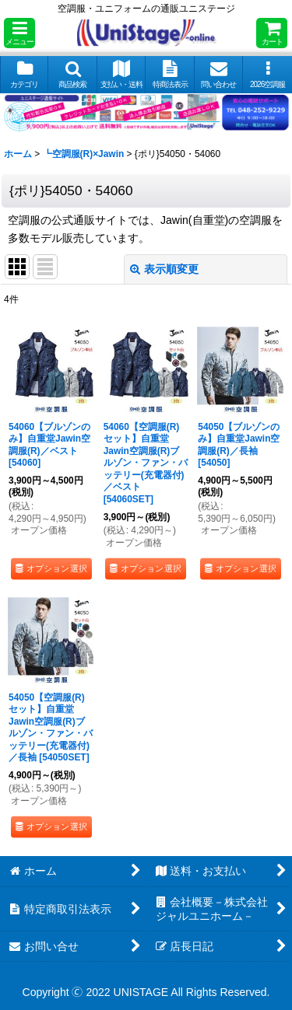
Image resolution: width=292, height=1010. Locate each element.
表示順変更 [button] (164, 269)
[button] (19, 33)
